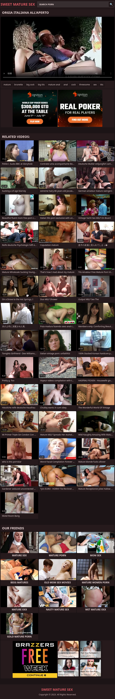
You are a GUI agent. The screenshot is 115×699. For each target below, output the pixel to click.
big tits (41, 84)
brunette (18, 84)
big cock (30, 84)
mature (7, 84)
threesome (84, 84)
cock (73, 84)
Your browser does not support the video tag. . (57, 49)
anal (66, 84)
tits (101, 84)
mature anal (54, 84)
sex (95, 84)
